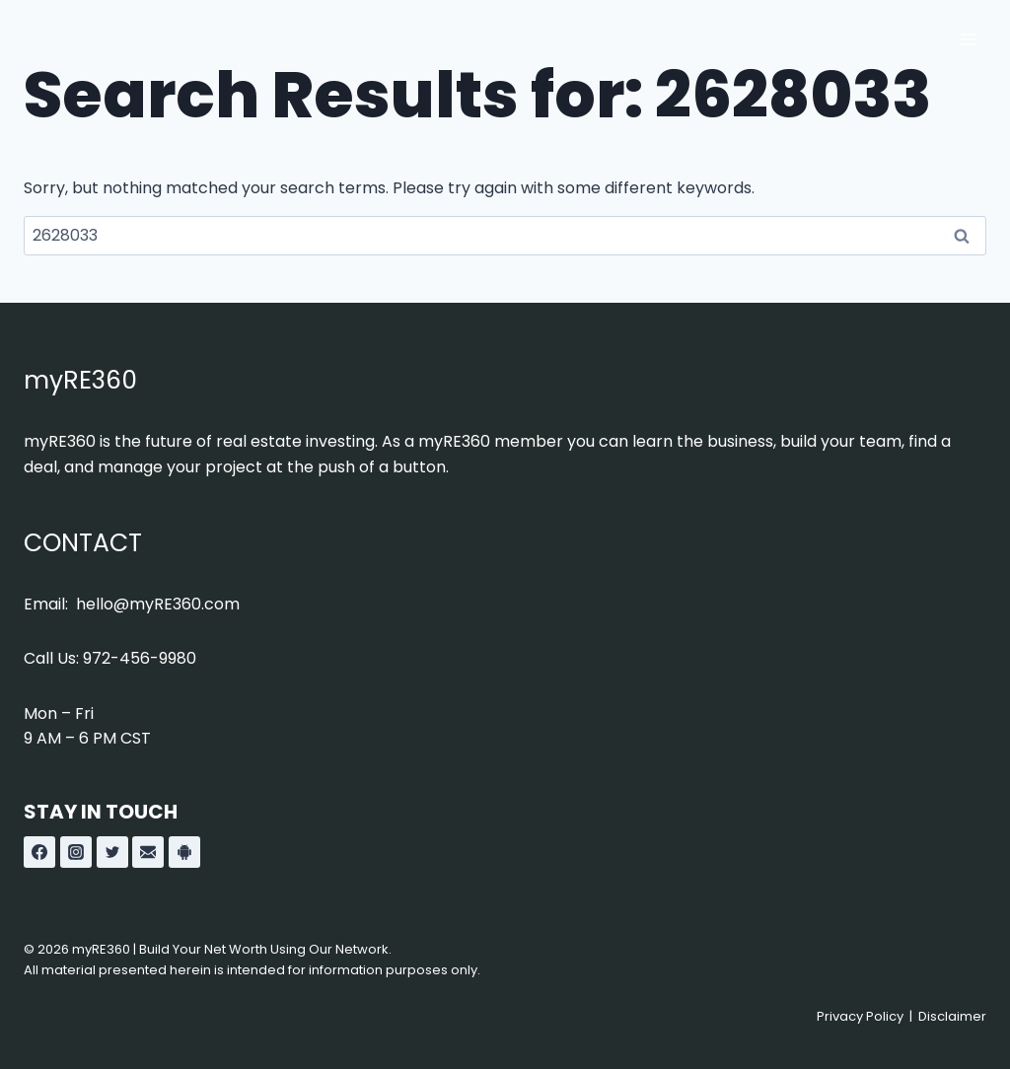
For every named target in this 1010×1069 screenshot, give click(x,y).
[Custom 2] (184, 852)
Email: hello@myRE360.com (132, 604)
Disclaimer (952, 1016)
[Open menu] (968, 39)
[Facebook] (39, 852)
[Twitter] (112, 852)
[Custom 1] (148, 852)
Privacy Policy (860, 1016)
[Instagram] (76, 852)
